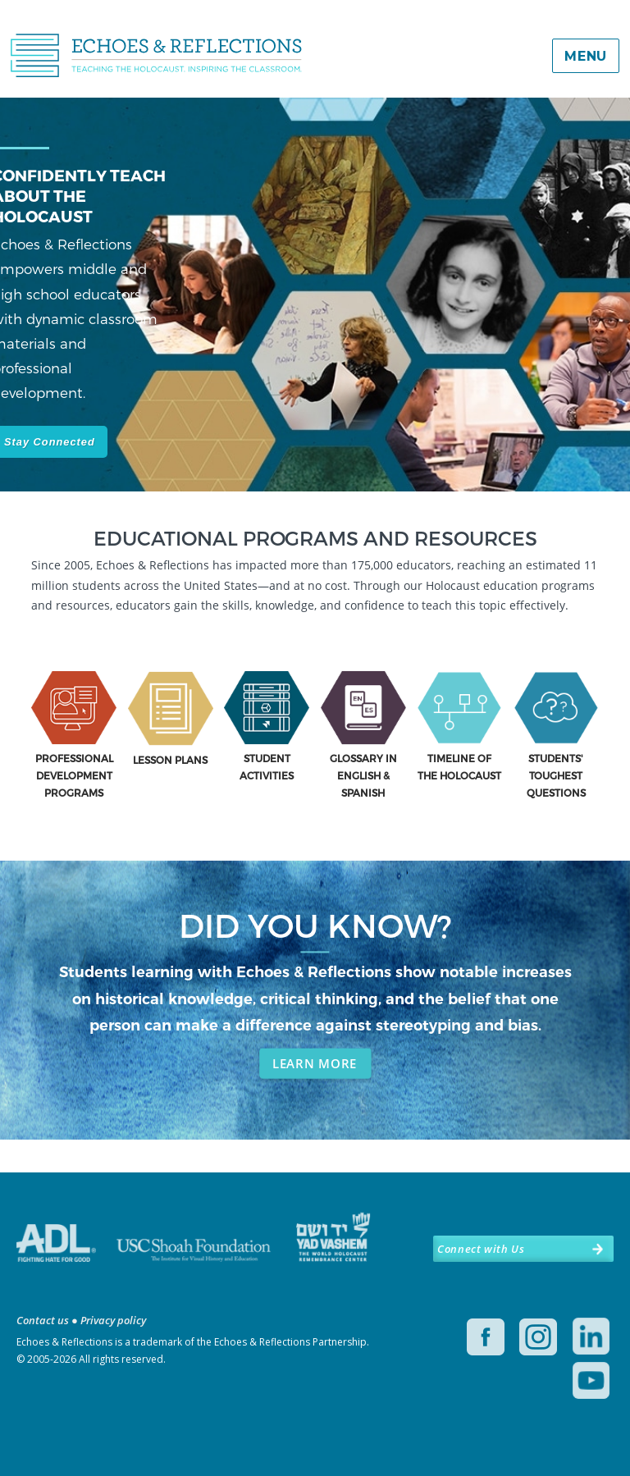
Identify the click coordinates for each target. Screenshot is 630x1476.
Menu (585, 56)
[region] (315, 321)
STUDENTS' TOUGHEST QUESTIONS (556, 775)
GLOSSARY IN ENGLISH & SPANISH (363, 775)
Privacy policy (113, 1320)
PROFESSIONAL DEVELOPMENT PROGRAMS (74, 775)
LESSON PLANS (170, 759)
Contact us (42, 1320)
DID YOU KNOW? (315, 925)
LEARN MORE (314, 1063)
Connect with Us (480, 1248)
